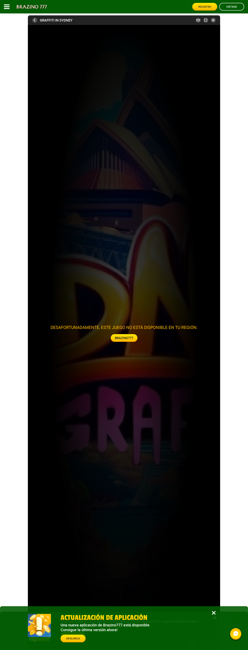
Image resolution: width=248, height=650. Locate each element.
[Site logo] (32, 7)
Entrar (231, 6)
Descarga (73, 638)
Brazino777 (124, 338)
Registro (204, 6)
